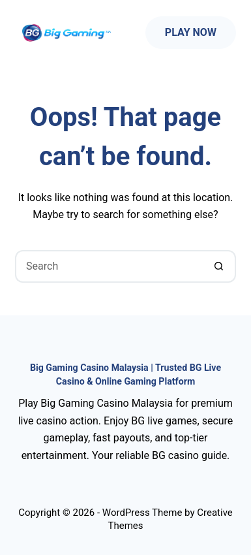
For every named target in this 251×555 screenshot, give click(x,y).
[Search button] (219, 266)
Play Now (190, 32)
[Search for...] (109, 266)
